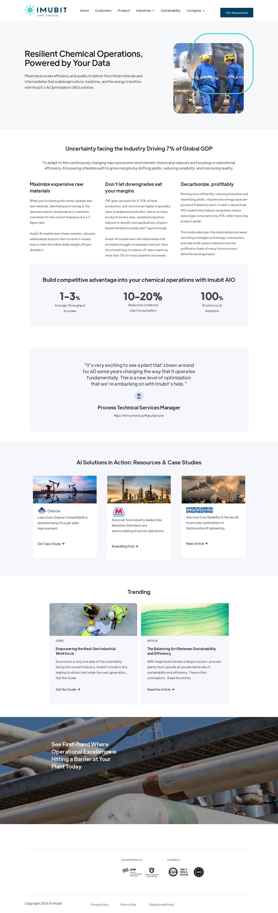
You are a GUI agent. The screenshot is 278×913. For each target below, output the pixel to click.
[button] (145, 11)
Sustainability (170, 10)
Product (124, 10)
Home (84, 10)
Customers (103, 10)
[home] (46, 11)
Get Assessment (237, 12)
